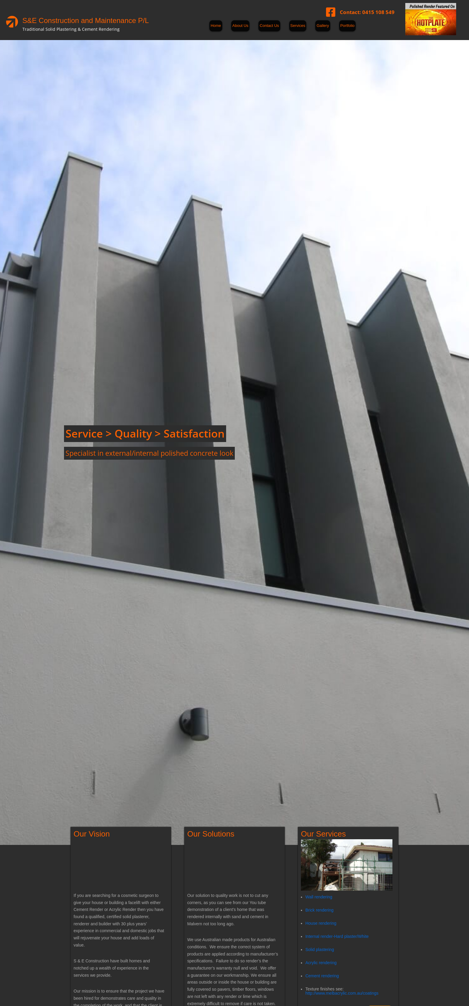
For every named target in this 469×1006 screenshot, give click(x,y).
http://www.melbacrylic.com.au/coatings (341, 992)
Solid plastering (319, 949)
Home (216, 25)
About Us (240, 25)
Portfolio (347, 25)
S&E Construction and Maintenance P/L (85, 20)
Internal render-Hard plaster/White (337, 936)
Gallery (322, 25)
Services (297, 25)
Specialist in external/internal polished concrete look (149, 453)
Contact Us (269, 25)
